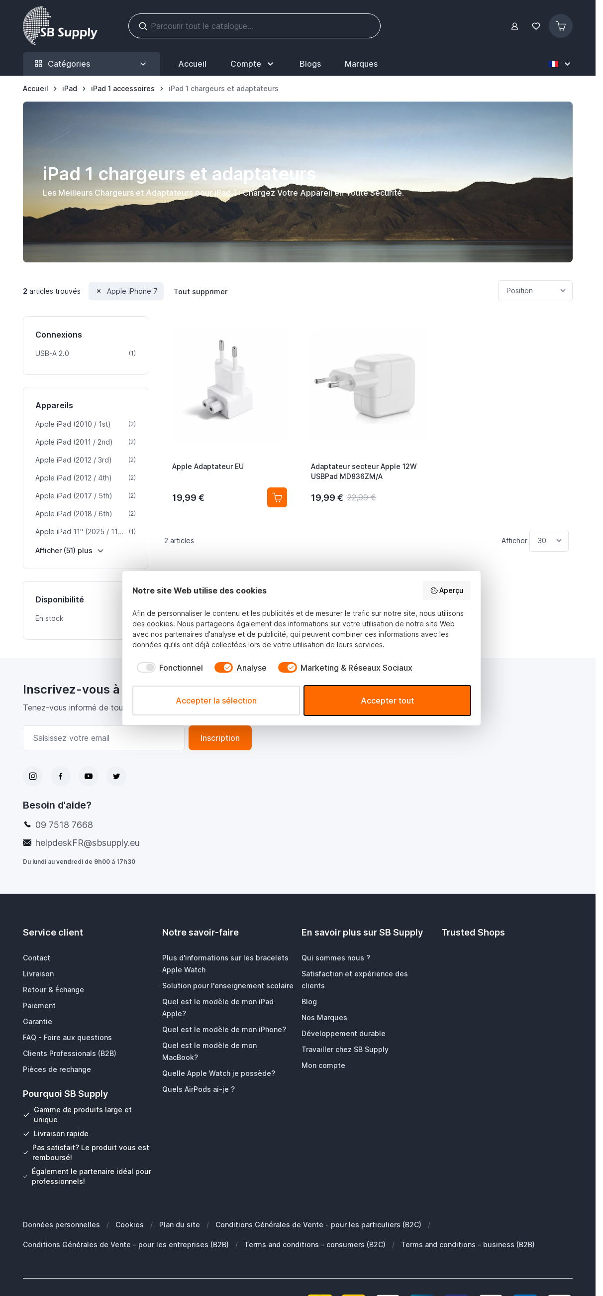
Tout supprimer (200, 291)
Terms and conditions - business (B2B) (468, 1244)
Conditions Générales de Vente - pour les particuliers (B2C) (318, 1224)
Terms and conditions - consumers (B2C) (315, 1244)
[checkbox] (167, 668)
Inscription (220, 738)
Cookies (129, 1224)
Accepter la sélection (216, 701)
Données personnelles (61, 1224)
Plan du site (179, 1224)
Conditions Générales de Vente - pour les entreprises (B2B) (126, 1244)
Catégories (91, 64)
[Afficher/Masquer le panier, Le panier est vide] (561, 26)
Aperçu (447, 590)
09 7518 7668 (64, 825)
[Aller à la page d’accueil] (35, 89)
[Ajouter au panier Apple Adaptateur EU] (277, 497)
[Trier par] (535, 290)
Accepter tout (387, 701)
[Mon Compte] (253, 64)
